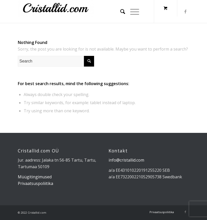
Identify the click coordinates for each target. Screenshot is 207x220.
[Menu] (132, 11)
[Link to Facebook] (185, 11)
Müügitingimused (35, 177)
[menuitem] (120, 11)
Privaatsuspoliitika (35, 183)
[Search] (120, 11)
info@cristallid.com (126, 160)
